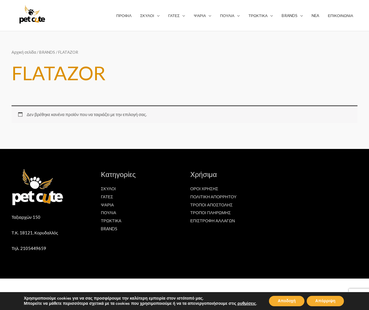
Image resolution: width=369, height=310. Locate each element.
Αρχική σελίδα (24, 52)
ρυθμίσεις (247, 303)
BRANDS (47, 52)
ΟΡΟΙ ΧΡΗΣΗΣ (204, 188)
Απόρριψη (325, 301)
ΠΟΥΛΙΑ (109, 212)
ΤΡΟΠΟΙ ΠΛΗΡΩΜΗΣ (211, 212)
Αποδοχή (286, 301)
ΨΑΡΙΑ (107, 204)
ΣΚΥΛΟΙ (108, 188)
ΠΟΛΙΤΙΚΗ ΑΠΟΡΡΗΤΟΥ (214, 196)
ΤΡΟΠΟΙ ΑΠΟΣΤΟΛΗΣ (212, 204)
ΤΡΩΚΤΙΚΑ (111, 220)
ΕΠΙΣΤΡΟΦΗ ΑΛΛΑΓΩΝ (213, 220)
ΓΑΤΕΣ (107, 196)
